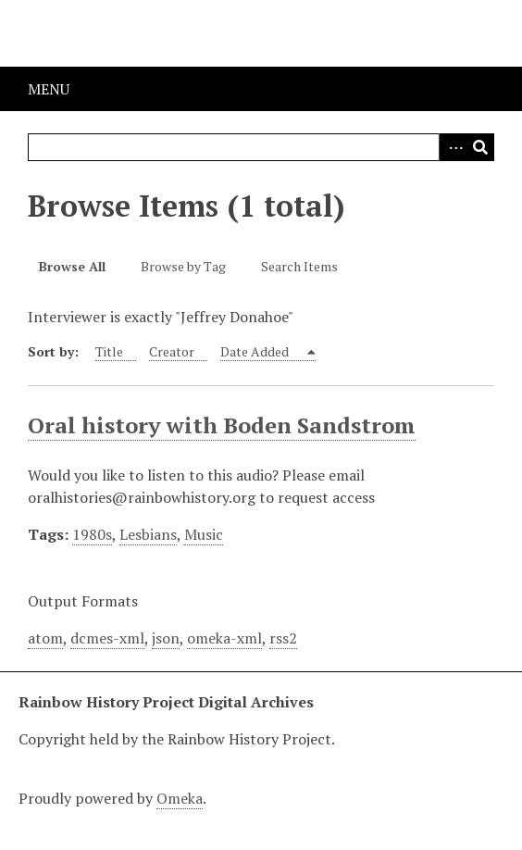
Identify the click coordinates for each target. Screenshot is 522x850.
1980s (92, 534)
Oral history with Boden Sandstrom (222, 425)
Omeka (179, 798)
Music (203, 534)
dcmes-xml (107, 638)
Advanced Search (452, 147)
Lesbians (148, 534)
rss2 (283, 638)
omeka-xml (224, 638)
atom (45, 638)
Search (480, 147)
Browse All (72, 266)
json (166, 638)
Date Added (256, 351)
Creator (171, 351)
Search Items (299, 266)
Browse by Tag (183, 266)
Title (109, 351)
